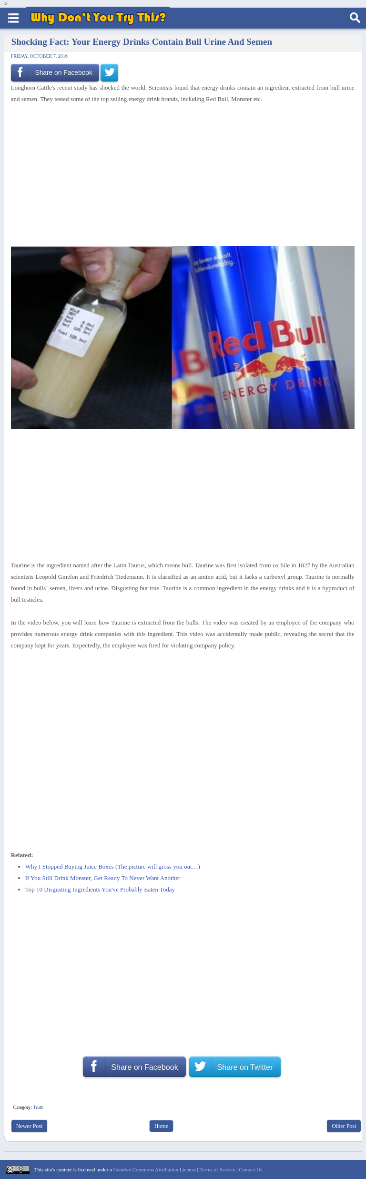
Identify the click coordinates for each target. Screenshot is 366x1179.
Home (161, 1126)
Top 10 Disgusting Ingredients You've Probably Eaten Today (100, 889)
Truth (38, 1107)
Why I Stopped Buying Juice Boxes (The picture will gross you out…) (112, 866)
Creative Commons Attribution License (154, 1169)
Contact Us (250, 1169)
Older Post (344, 1126)
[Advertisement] (179, 175)
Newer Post (29, 1126)
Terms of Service (217, 1169)
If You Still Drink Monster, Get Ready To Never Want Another (103, 878)
